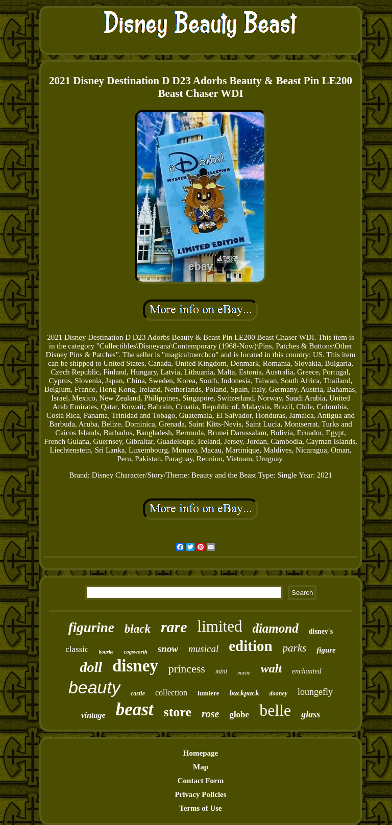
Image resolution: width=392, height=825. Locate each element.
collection (171, 692)
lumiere (208, 693)
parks (295, 648)
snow (168, 648)
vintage (93, 715)
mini (221, 671)
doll (91, 667)
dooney (278, 693)
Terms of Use (200, 808)
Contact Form (201, 781)
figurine (91, 627)
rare (174, 626)
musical (203, 648)
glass (310, 714)
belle (275, 710)
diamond (275, 628)
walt (271, 668)
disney (135, 666)
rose (210, 713)
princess (186, 668)
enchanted (307, 671)
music (244, 672)
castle (138, 693)
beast (135, 709)
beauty (94, 687)
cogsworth (135, 651)
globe (239, 714)
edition (250, 646)
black (138, 628)
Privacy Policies (200, 794)
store (177, 712)
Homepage (200, 753)
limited (220, 626)
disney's (321, 631)
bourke (106, 652)
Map (200, 767)
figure (326, 650)
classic (76, 649)
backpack (244, 693)
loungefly (315, 692)
